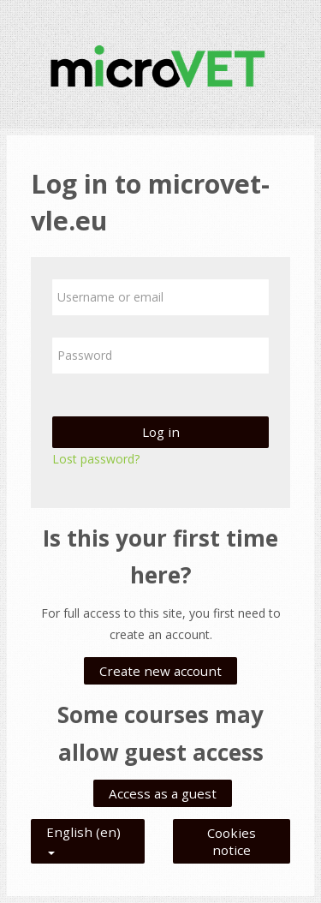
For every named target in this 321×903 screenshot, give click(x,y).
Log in (161, 431)
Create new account (160, 670)
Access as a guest (163, 793)
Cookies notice (231, 841)
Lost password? (96, 459)
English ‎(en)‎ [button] (83, 828)
